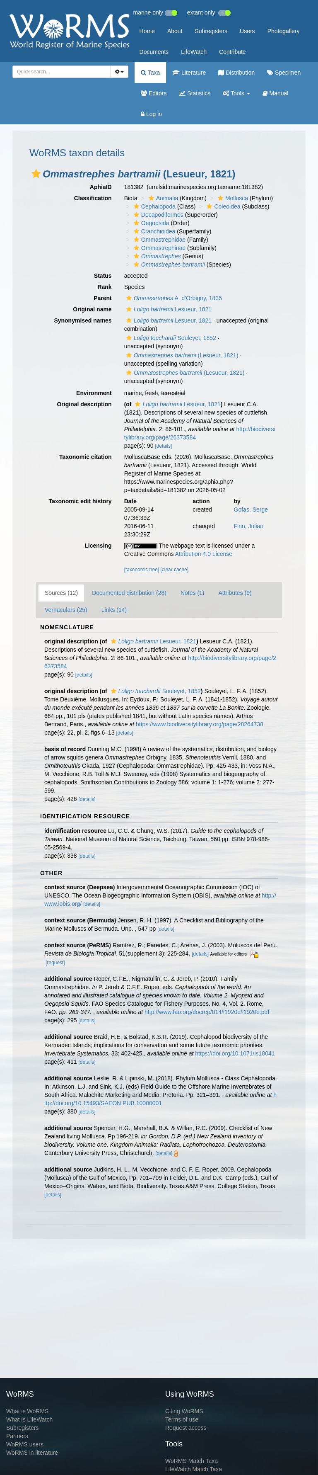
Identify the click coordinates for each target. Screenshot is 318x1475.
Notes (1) (193, 593)
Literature (189, 72)
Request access (186, 1427)
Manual (276, 93)
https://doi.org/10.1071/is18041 (235, 1053)
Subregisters (211, 31)
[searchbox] (59, 72)
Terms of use (181, 1419)
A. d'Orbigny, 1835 (173, 298)
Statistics (194, 93)
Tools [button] (236, 93)
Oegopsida (150, 223)
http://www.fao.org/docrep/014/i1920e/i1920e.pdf (207, 1012)
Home (147, 31)
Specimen (284, 72)
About (175, 31)
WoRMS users (24, 1444)
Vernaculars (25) (66, 609)
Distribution (236, 72)
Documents (154, 52)
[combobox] (61, 72)
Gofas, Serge (251, 509)
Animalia (162, 198)
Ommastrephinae (159, 248)
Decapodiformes (157, 214)
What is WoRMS (27, 1411)
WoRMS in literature (32, 1452)
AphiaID (101, 187)
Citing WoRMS (184, 1411)
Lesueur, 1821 (168, 309)
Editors (153, 93)
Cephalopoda (154, 206)
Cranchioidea (154, 231)
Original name (92, 309)
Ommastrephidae (159, 239)
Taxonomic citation (85, 457)
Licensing (97, 545)
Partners (17, 1436)
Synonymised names (82, 320)
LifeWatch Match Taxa (193, 1469)
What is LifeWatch (29, 1419)
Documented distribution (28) (129, 593)
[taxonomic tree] (141, 570)
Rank (104, 287)
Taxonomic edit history (79, 501)
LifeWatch (194, 52)
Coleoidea (222, 206)
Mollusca (232, 198)
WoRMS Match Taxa (191, 1461)
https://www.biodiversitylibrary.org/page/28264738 (199, 724)
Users (247, 31)
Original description (84, 404)
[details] (163, 446)
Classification (93, 198)
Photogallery (283, 31)
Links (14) (114, 609)
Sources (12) (61, 593)
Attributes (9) (235, 593)
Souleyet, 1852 (170, 338)
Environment (94, 393)
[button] (36, 174)
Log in (151, 114)
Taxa (150, 72)
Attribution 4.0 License (204, 554)
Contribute (232, 52)
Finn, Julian (249, 526)
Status (103, 275)
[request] (55, 963)
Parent (103, 298)
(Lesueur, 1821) (181, 355)
